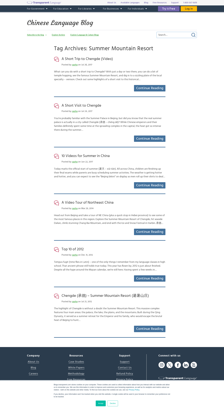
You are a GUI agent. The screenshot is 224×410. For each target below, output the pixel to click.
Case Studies (76, 361)
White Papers (76, 367)
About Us (33, 361)
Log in (189, 8)
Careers (33, 373)
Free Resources (76, 379)
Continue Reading (149, 88)
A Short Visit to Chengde (81, 105)
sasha (75, 65)
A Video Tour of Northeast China (88, 202)
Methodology (76, 373)
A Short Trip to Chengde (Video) (87, 59)
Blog (33, 367)
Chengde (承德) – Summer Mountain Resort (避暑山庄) (105, 296)
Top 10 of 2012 (73, 249)
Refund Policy (124, 373)
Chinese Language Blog (60, 23)
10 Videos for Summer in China (86, 156)
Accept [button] (100, 403)
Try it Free (168, 8)
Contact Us (125, 367)
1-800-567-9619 (190, 3)
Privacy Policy (134, 390)
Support (125, 361)
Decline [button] (113, 403)
